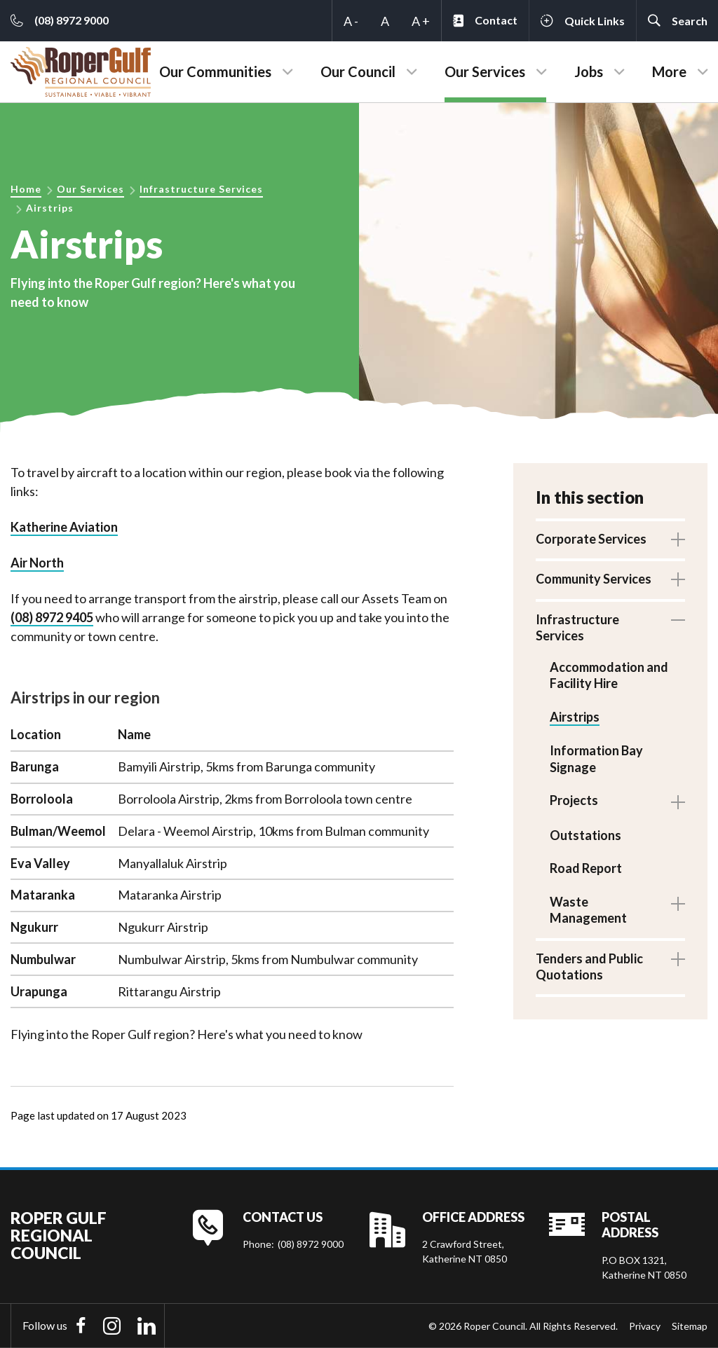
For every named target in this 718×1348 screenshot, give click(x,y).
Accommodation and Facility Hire (609, 675)
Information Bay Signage (596, 757)
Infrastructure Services (201, 189)
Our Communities (215, 71)
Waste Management (588, 908)
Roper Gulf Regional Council (59, 1236)
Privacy (645, 1326)
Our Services (485, 71)
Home (26, 189)
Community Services (593, 578)
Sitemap (689, 1326)
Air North (37, 562)
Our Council (357, 71)
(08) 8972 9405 (52, 617)
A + (421, 21)
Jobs (588, 71)
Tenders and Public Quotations (589, 965)
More (669, 71)
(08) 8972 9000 (311, 1244)
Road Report (586, 866)
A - (351, 21)
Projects (574, 799)
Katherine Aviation (64, 527)
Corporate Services (591, 538)
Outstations (585, 833)
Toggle (678, 539)
